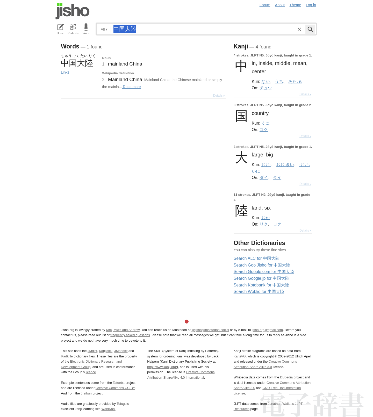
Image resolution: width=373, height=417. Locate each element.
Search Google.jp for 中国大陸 (261, 278)
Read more (131, 87)
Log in (311, 5)
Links (65, 72)
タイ (277, 177)
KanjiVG (240, 356)
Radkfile (67, 356)
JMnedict (120, 351)
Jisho (72, 11)
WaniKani (109, 409)
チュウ (266, 88)
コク (264, 129)
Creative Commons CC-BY (115, 388)
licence (91, 372)
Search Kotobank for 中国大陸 (261, 285)
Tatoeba (119, 383)
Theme (295, 5)
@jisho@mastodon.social (210, 330)
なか (265, 81)
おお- (266, 164)
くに (265, 123)
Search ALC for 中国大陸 (256, 258)
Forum (265, 5)
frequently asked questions (130, 335)
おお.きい (285, 164)
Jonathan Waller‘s (281, 404)
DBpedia (286, 377)
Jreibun (86, 393)
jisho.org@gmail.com (267, 330)
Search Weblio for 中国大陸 (259, 291)
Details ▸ (219, 95)
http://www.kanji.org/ (162, 367)
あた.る (295, 81)
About (280, 5)
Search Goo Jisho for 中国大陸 (262, 265)
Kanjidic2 (105, 351)
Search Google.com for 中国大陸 (264, 271)
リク (264, 224)
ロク (277, 224)
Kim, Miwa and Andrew (122, 330)
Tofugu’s (123, 404)
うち (279, 81)
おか (265, 217)
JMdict (92, 351)
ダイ (264, 177)
